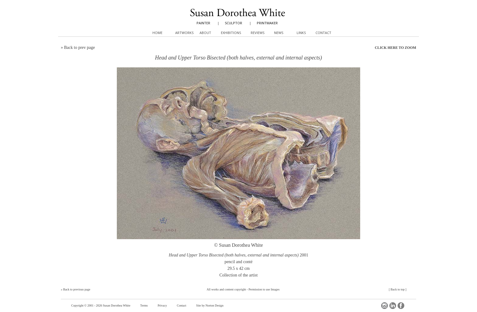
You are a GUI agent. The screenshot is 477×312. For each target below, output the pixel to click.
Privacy (162, 305)
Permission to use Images (264, 289)
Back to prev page (79, 47)
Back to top (398, 289)
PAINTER (203, 23)
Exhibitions (231, 32)
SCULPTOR (233, 23)
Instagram (384, 305)
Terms (144, 305)
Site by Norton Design (210, 305)
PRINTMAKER (267, 23)
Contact (181, 305)
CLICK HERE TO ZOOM (395, 48)
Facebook (401, 305)
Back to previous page (76, 289)
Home (157, 32)
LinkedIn (392, 305)
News (278, 32)
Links (301, 32)
